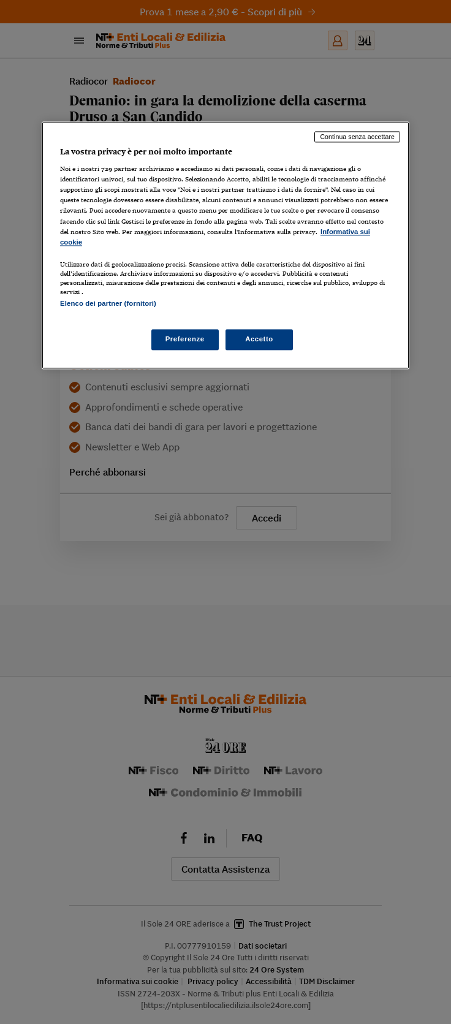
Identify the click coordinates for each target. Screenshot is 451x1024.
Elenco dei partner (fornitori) (108, 303)
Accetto (259, 339)
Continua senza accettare (357, 136)
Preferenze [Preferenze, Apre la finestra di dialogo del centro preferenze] (185, 339)
